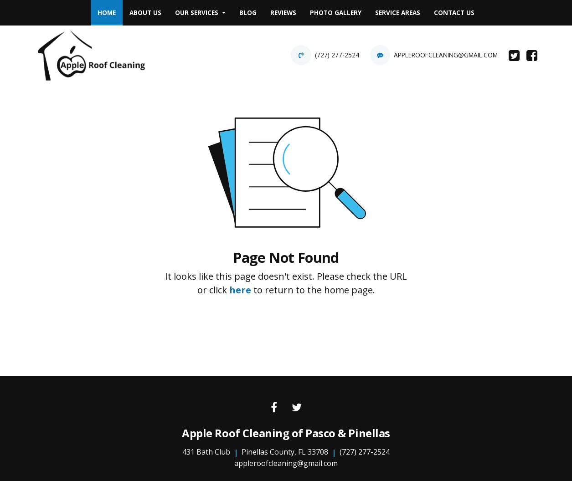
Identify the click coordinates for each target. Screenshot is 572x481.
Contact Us (454, 12)
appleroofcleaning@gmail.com (446, 55)
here (240, 290)
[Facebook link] (273, 408)
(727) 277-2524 (337, 55)
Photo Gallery (335, 12)
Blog (248, 12)
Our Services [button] (197, 12)
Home (110, 10)
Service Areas (397, 12)
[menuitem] (107, 13)
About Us (145, 12)
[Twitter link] (296, 408)
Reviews (283, 12)
